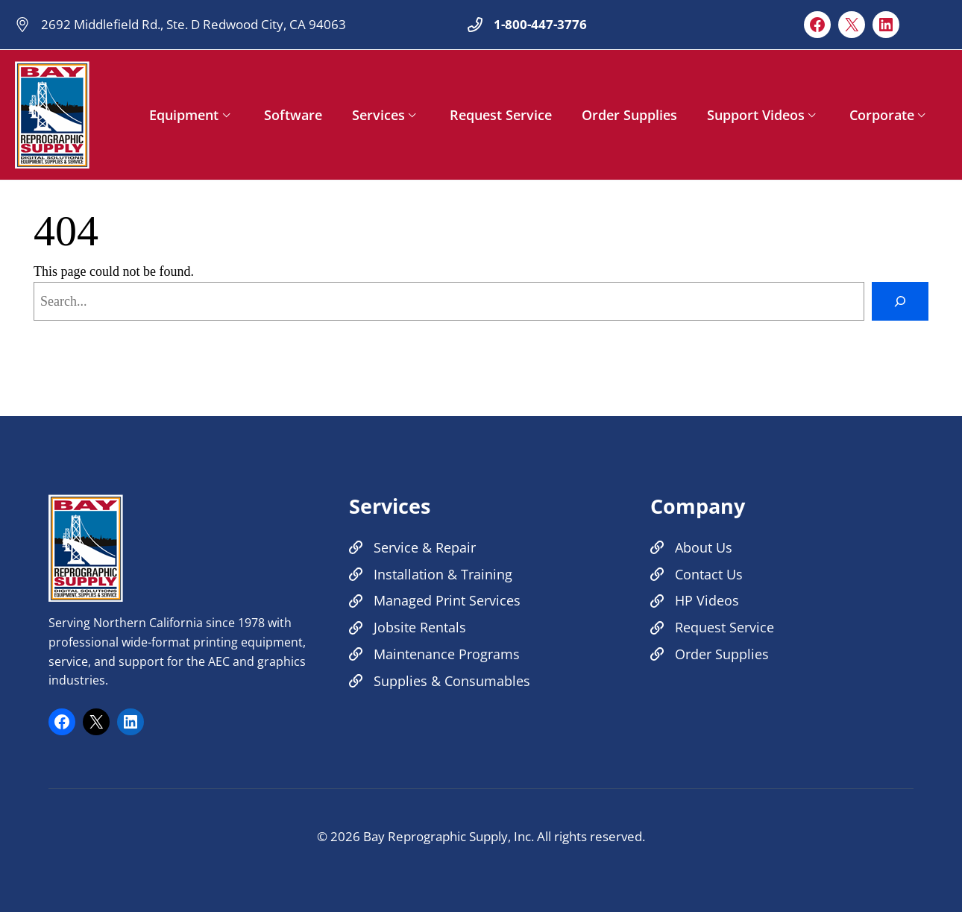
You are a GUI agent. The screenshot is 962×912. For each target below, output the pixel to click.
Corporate (881, 115)
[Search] (900, 301)
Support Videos (756, 115)
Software (293, 115)
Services (378, 115)
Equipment (184, 115)
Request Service (501, 115)
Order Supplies (629, 115)
